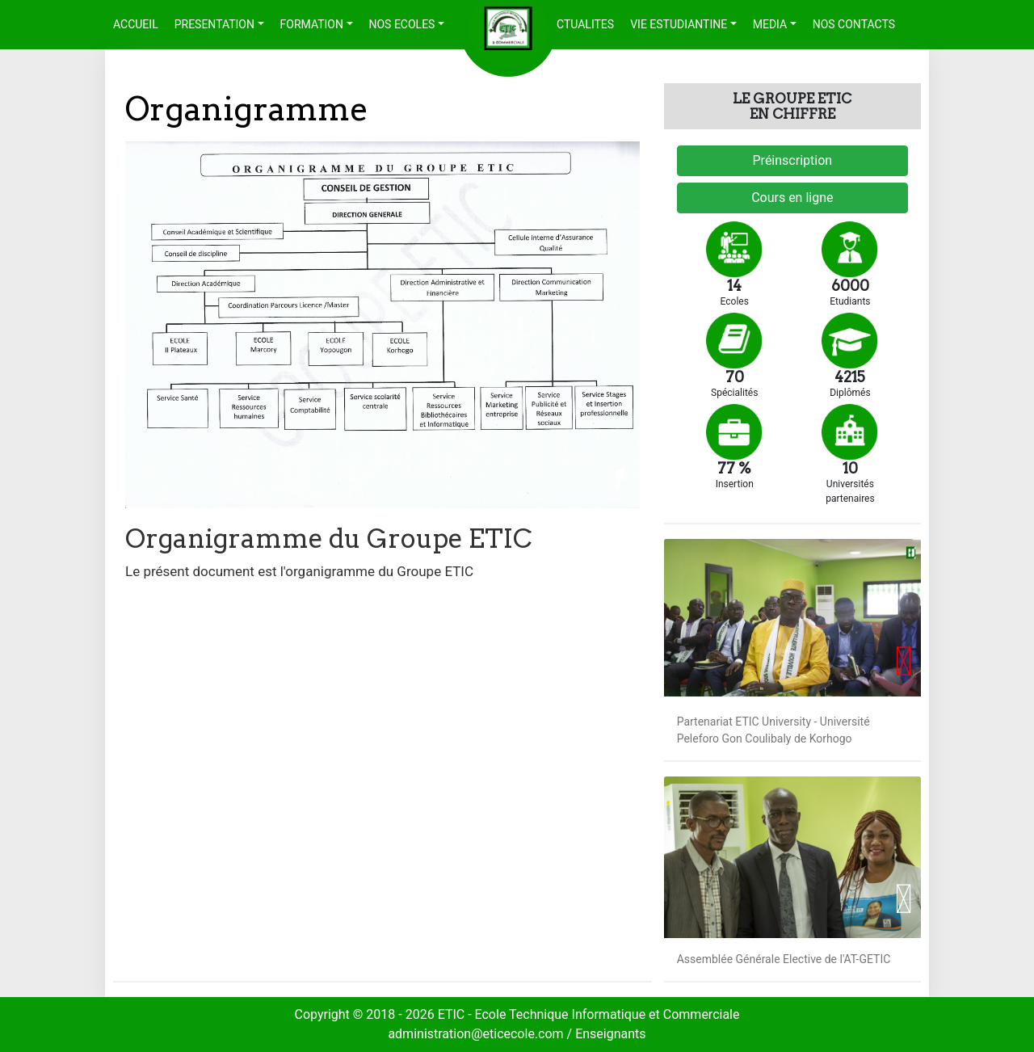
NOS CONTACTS (854, 24)
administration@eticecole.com (477, 1033)
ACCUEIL (139, 23)
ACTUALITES (581, 24)
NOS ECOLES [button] (402, 24)
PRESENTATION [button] (214, 24)
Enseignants (610, 1033)
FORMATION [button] (311, 24)
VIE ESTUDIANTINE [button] (678, 24)
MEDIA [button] (770, 24)
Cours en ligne (792, 197)
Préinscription (793, 160)
